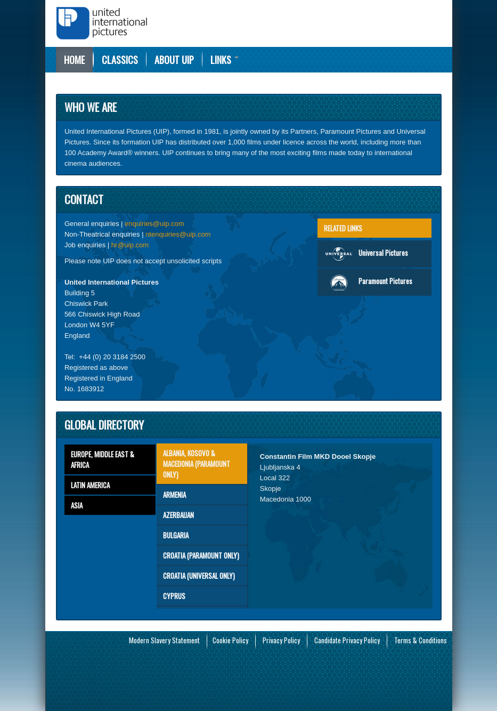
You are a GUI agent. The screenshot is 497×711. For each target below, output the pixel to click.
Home (74, 60)
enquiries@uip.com (154, 224)
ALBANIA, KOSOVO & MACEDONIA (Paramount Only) (196, 464)
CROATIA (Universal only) (199, 575)
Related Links (343, 228)
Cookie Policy (230, 640)
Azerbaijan (178, 515)
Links (224, 60)
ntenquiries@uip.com (177, 234)
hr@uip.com (130, 245)
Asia (77, 505)
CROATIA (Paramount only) (201, 555)
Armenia (174, 494)
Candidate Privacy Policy (347, 640)
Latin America (90, 485)
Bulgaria (176, 535)
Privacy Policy (281, 640)
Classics (120, 60)
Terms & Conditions (420, 640)
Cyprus (174, 596)
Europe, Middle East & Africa (102, 459)
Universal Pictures (366, 254)
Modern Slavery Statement (164, 640)
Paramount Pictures (368, 282)
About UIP (174, 60)
